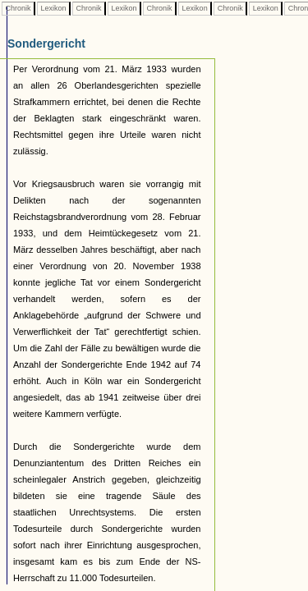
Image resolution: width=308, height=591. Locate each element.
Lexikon (53, 8)
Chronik (18, 8)
